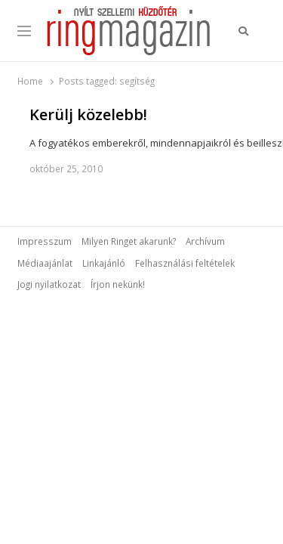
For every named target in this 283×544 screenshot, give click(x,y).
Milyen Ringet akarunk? (129, 241)
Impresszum (44, 241)
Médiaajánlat (44, 263)
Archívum (205, 241)
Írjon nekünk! (118, 284)
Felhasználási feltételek (185, 263)
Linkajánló (103, 263)
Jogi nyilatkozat (49, 284)
